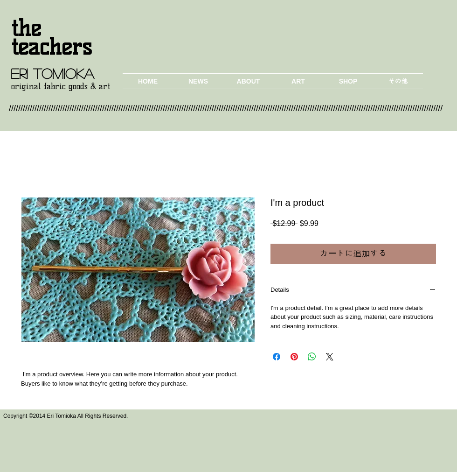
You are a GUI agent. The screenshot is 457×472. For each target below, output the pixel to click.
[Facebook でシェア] (276, 356)
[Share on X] (329, 356)
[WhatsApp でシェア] (312, 356)
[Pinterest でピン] (294, 356)
